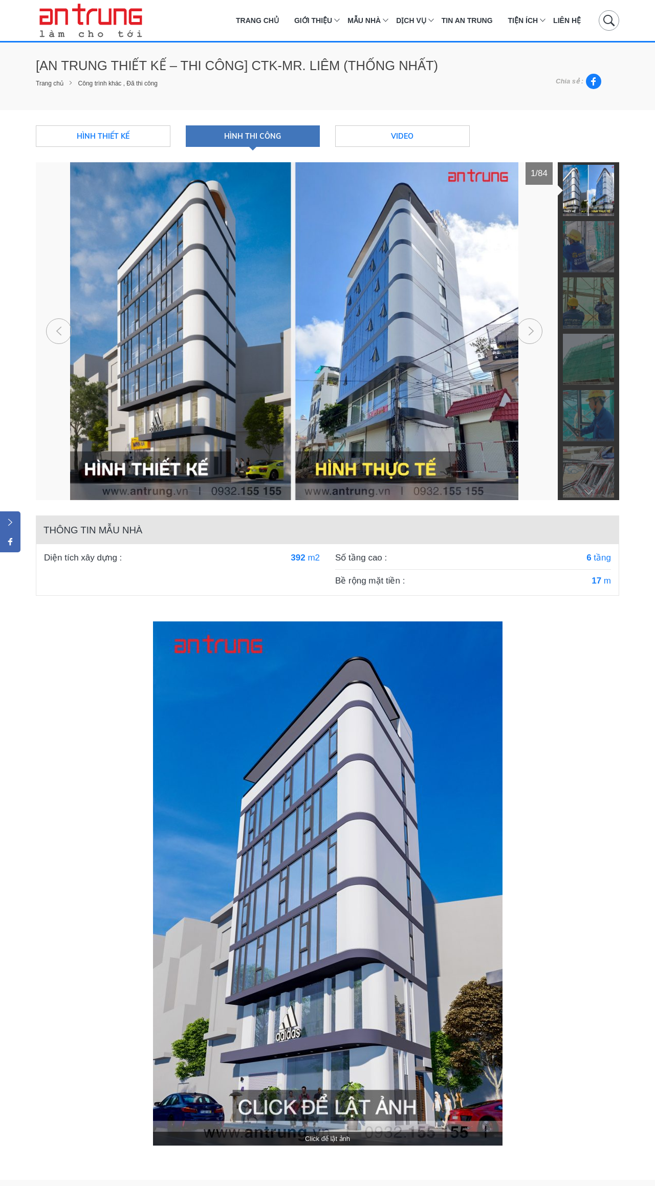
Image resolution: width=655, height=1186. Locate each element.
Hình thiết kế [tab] (103, 136)
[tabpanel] (294, 331)
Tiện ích (523, 20)
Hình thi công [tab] (252, 136)
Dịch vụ (411, 20)
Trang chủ (257, 20)
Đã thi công (142, 83)
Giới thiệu (313, 20)
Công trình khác (100, 83)
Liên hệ (567, 20)
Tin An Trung (467, 20)
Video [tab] (402, 136)
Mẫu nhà (364, 20)
